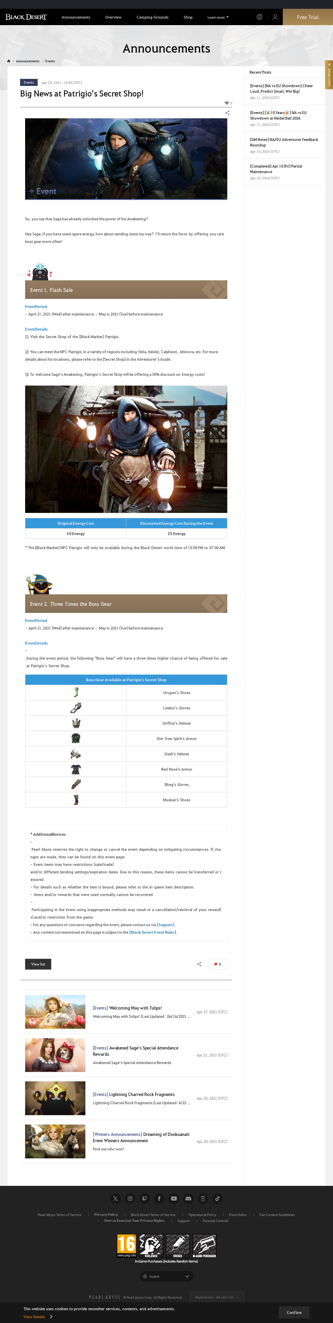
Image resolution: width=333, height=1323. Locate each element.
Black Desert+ (203, 1198)
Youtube (174, 1198)
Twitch (144, 1198)
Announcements (27, 61)
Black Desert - (214, 1297)
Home (9, 61)
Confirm (294, 1312)
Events (50, 61)
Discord (188, 1198)
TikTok (217, 1198)
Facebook (159, 1198)
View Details (34, 1316)
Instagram (130, 1198)
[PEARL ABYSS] (104, 1297)
